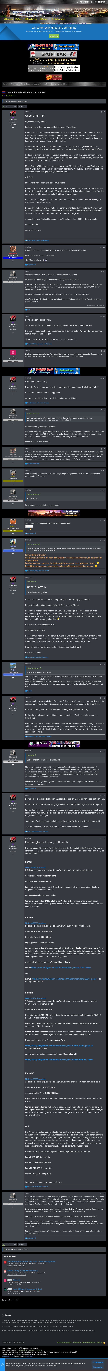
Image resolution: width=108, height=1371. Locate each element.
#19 (103, 1196)
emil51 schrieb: (32, 414)
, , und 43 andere (38, 240)
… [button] (11, 106)
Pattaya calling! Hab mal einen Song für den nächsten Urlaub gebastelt (32, 1264)
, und (33, 463)
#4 (104, 316)
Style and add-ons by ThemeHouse (14, 1354)
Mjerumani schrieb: (33, 668)
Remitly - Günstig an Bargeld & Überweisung (23, 1273)
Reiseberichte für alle (14, 1287)
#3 (104, 272)
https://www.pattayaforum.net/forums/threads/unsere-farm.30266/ (61, 970)
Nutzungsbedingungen (64, 1343)
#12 (103, 540)
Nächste (21, 107)
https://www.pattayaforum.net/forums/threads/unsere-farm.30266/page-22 (59, 1048)
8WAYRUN (29, 1356)
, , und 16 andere (38, 834)
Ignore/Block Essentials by (22, 1350)
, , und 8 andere (38, 403)
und (31, 264)
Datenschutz (77, 1343)
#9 (104, 471)
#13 (103, 578)
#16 (103, 751)
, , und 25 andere (39, 736)
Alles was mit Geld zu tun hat (17, 1277)
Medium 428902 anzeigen (35, 1082)
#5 (104, 351)
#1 (104, 112)
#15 (103, 698)
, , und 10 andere (39, 344)
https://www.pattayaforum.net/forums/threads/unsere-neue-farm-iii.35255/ (59, 1062)
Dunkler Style (7, 1343)
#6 (104, 378)
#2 (104, 247)
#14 (103, 664)
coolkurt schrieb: (32, 494)
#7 (104, 410)
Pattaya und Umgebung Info (16, 1268)
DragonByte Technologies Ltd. (61, 1352)
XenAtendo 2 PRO (7, 1356)
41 (15, 106)
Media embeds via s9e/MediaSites (37, 1354)
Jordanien (14, 1283)
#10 (103, 490)
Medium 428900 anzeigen (35, 926)
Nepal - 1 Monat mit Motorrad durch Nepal (25, 1292)
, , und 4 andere (38, 570)
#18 (103, 841)
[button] (48, 19)
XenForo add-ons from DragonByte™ (32, 1352)
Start (98, 1343)
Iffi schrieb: (30, 582)
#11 (103, 520)
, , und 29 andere (37, 657)
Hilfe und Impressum (88, 1343)
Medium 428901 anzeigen (35, 1001)
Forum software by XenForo (20, 1348)
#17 (103, 796)
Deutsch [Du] (19, 1343)
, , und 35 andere (37, 1189)
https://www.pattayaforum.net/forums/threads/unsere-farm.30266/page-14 (65, 981)
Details (74, 1352)
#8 (104, 449)
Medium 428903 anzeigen (35, 870)
